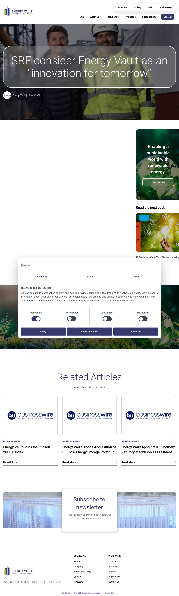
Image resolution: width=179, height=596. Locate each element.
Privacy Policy (54, 582)
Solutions (113, 561)
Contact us (158, 182)
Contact (168, 17)
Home (77, 561)
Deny (43, 331)
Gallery (137, 7)
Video (150, 7)
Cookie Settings (110, 593)
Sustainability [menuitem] (149, 17)
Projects (112, 571)
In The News (166, 7)
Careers (77, 576)
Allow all (136, 331)
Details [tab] (90, 276)
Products (112, 566)
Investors (122, 7)
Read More (10, 462)
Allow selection (89, 331)
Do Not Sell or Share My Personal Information (81, 593)
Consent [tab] (42, 276)
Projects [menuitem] (130, 17)
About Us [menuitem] (94, 17)
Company (78, 566)
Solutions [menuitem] (112, 17)
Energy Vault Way (82, 571)
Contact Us (113, 582)
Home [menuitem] (81, 17)
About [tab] (137, 276)
